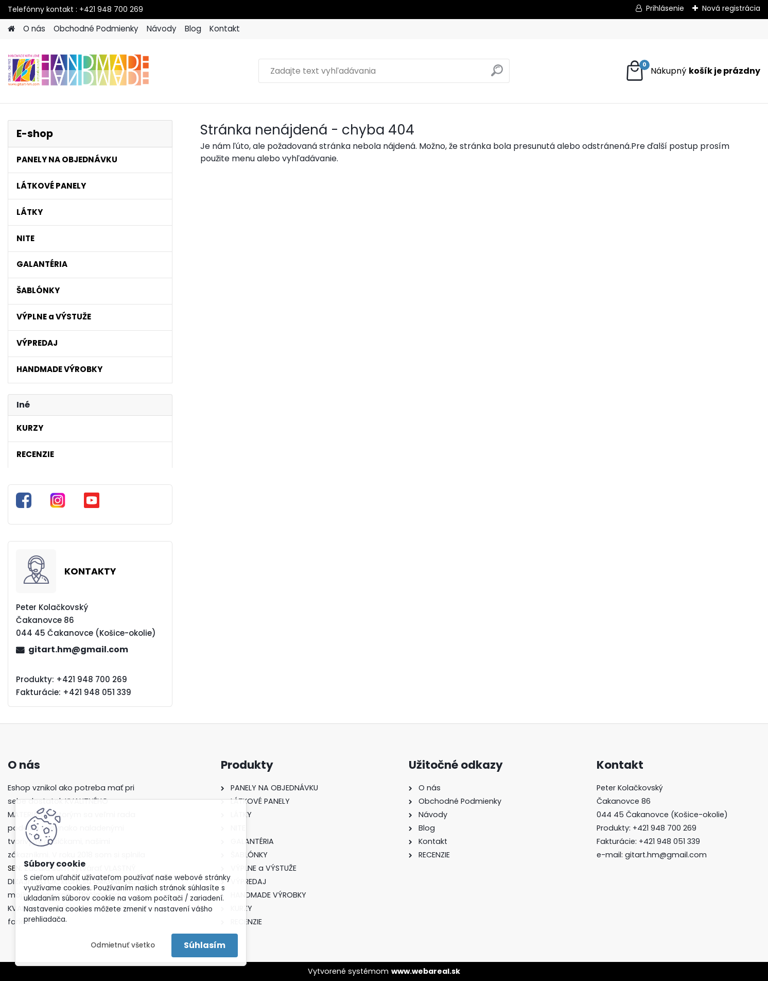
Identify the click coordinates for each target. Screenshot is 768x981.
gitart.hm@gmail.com (78, 649)
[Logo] (78, 71)
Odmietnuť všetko (123, 945)
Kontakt (225, 28)
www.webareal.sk (425, 971)
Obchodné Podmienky (96, 28)
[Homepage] (11, 29)
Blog (193, 28)
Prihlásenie (665, 8)
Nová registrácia (731, 8)
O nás (34, 28)
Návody (162, 28)
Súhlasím (204, 945)
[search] (497, 74)
